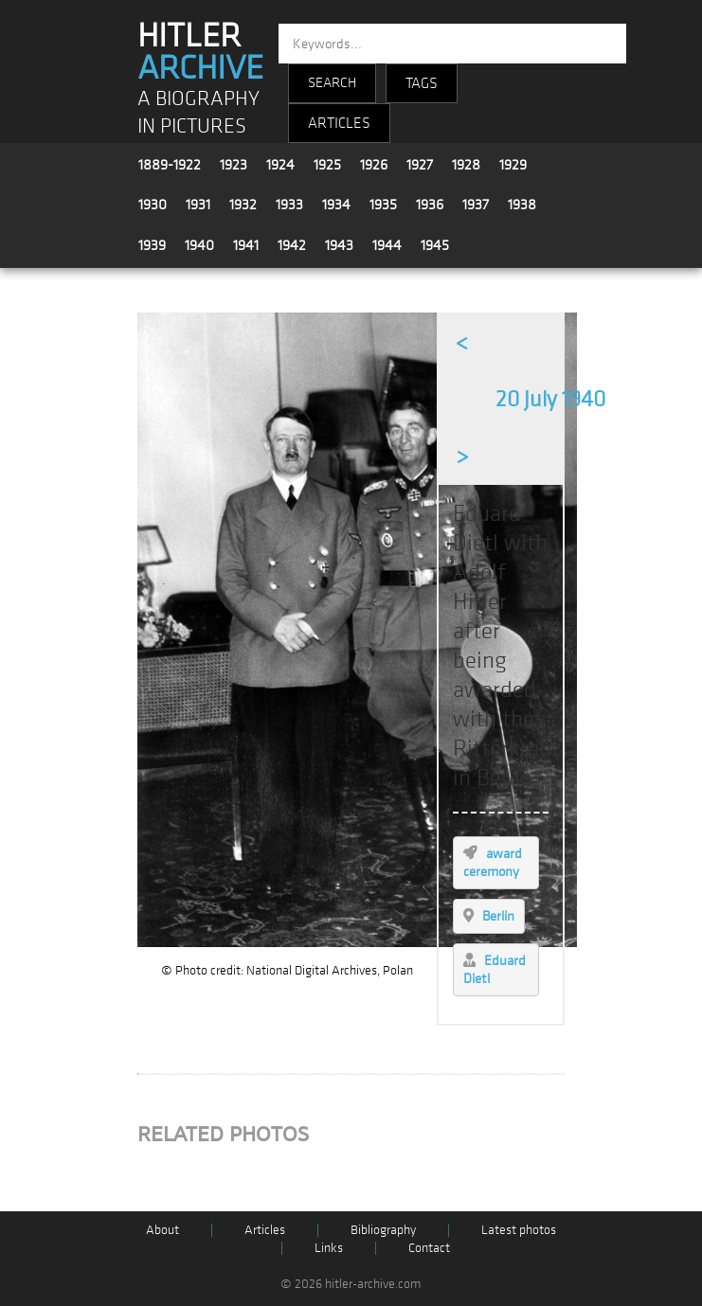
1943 (339, 245)
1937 (475, 204)
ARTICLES (339, 123)
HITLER (200, 52)
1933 (289, 204)
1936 (429, 204)
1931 (198, 204)
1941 (246, 245)
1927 (419, 164)
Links (329, 1248)
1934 (336, 204)
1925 (327, 164)
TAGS (421, 83)
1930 (152, 204)
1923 (233, 164)
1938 (522, 204)
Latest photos (518, 1230)
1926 (373, 164)
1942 (292, 245)
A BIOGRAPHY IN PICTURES (198, 112)
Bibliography (383, 1230)
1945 (435, 245)
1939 (152, 245)
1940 (199, 245)
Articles (264, 1230)
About (162, 1230)
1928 (466, 164)
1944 (387, 245)
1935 (383, 204)
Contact (429, 1248)
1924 (280, 164)
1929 (513, 164)
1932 (243, 204)
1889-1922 (169, 164)
